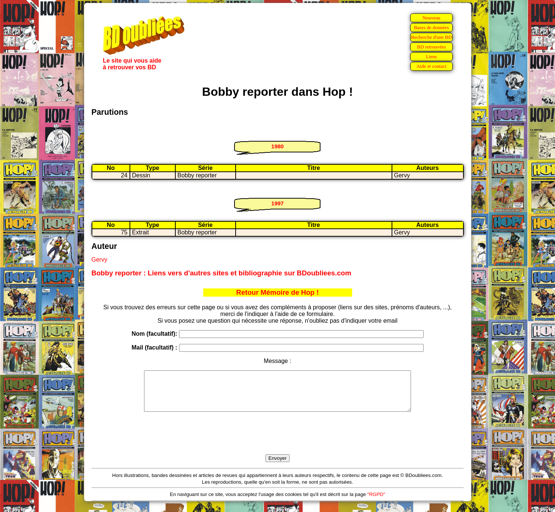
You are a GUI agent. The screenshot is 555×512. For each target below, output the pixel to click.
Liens (431, 56)
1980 (277, 146)
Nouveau (431, 17)
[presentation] (277, 441)
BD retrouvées (431, 47)
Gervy (100, 259)
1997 (277, 203)
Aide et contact (432, 66)
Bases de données (431, 27)
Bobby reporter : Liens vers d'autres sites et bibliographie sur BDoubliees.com (221, 273)
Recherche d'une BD (431, 37)
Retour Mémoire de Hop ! (277, 292)
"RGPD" (376, 502)
